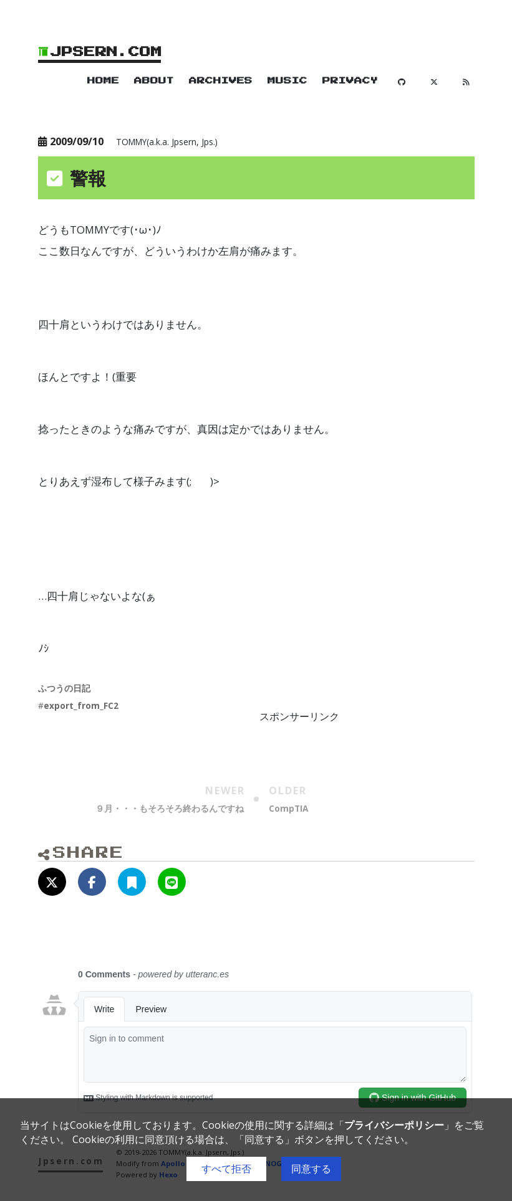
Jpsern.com (100, 51)
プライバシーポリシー (394, 1125)
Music (287, 81)
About (154, 81)
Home (103, 81)
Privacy (350, 81)
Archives (221, 81)
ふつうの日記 (64, 688)
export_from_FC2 (81, 705)
